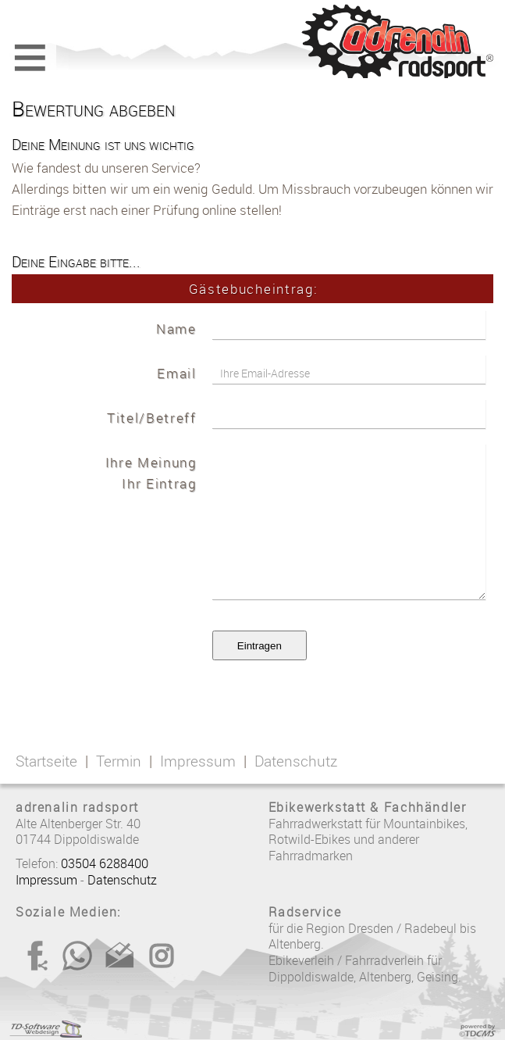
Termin (118, 761)
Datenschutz (295, 761)
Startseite (46, 761)
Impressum (198, 761)
